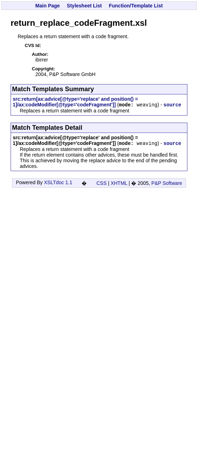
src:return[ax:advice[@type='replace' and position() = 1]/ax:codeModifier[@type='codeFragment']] (75, 101)
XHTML (119, 183)
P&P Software (166, 183)
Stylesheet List (84, 5)
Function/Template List (136, 5)
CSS (102, 183)
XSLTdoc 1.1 (58, 182)
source (172, 105)
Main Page (47, 5)
